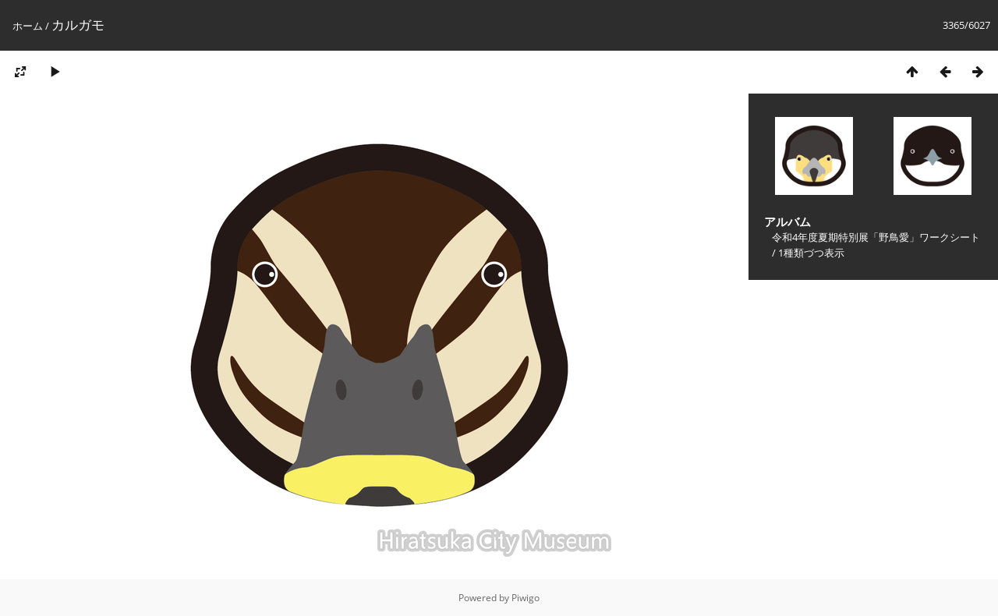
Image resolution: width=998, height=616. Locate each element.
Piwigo (525, 597)
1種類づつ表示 (811, 253)
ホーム (27, 26)
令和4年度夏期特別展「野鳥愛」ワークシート (876, 237)
